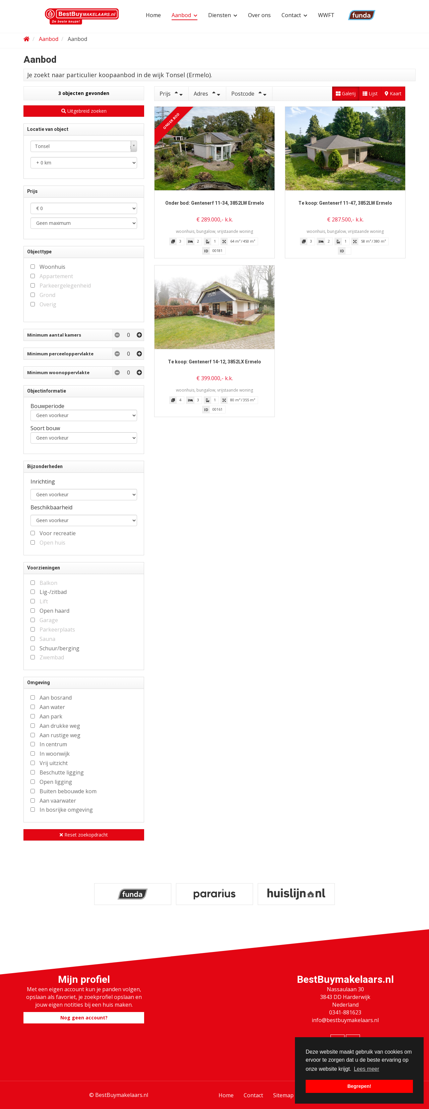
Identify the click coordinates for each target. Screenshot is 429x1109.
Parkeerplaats (57, 629)
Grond (47, 295)
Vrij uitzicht (54, 763)
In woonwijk (55, 753)
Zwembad (52, 657)
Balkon (48, 583)
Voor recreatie (58, 533)
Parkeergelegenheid (65, 285)
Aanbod (184, 15)
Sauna (47, 639)
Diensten (222, 15)
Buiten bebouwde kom (68, 791)
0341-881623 (345, 1012)
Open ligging (56, 782)
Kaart (393, 93)
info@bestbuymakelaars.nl (345, 1020)
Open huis (52, 542)
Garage (49, 620)
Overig (48, 304)
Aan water (52, 707)
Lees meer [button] (366, 1069)
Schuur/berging (59, 648)
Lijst (370, 93)
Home (153, 15)
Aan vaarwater (58, 800)
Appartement (56, 276)
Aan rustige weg (60, 735)
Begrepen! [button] (359, 1086)
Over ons (259, 15)
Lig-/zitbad (53, 592)
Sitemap (283, 1095)
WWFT (326, 15)
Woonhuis (52, 266)
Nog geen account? (84, 1017)
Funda (353, 15)
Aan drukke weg (60, 725)
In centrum (53, 744)
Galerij (346, 93)
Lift (44, 601)
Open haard (54, 610)
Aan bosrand (56, 697)
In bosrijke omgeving (66, 809)
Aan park (51, 716)
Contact (294, 15)
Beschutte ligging (62, 772)
